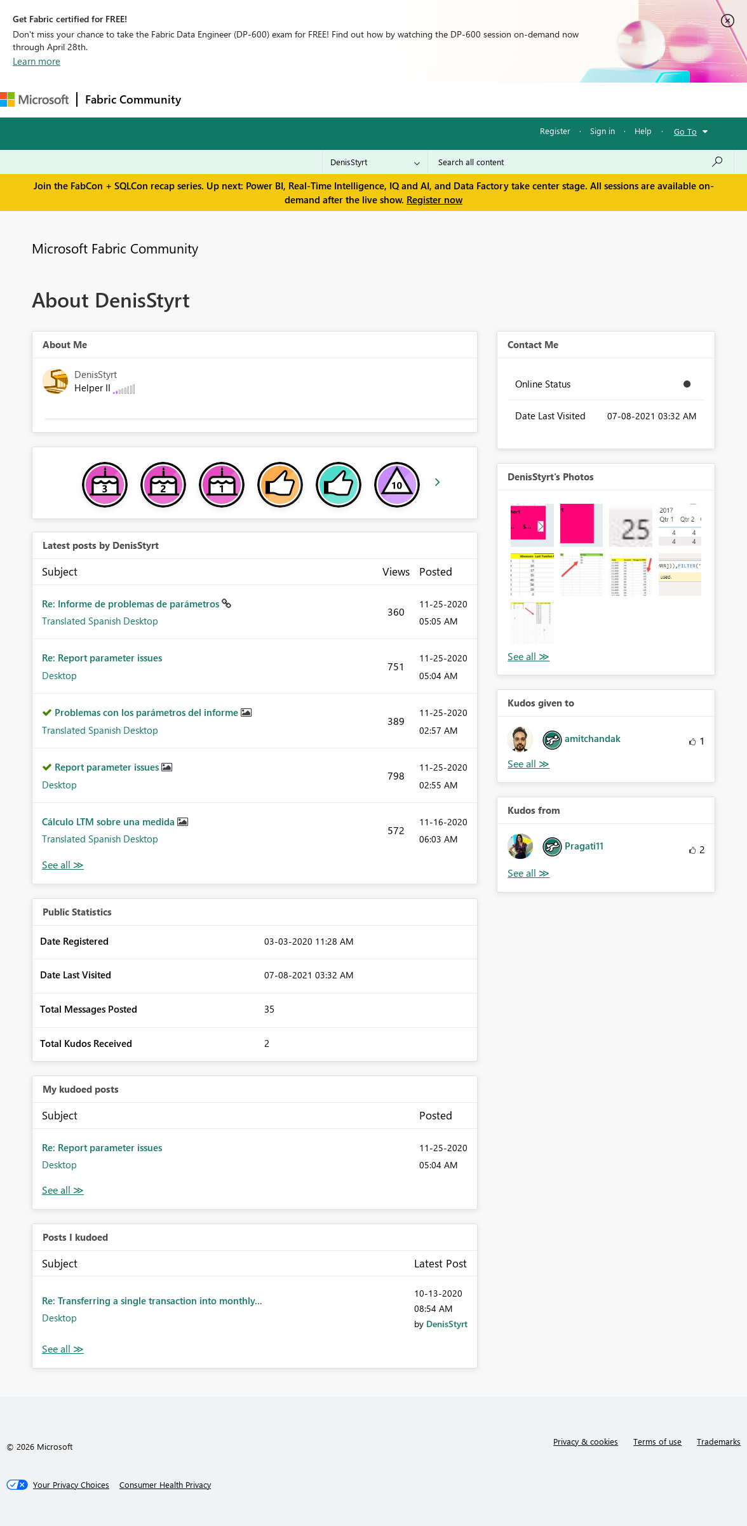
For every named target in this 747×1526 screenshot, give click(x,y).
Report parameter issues (108, 766)
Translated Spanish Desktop (100, 620)
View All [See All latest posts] (63, 865)
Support (534, 99)
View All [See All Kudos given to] (528, 764)
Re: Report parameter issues (102, 657)
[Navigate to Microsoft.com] (34, 99)
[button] (532, 525)
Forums (210, 99)
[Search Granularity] (375, 162)
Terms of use (657, 1441)
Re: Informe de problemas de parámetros (132, 603)
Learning (480, 99)
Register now (434, 199)
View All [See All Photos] (528, 656)
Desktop (59, 675)
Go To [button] (685, 131)
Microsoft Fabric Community (115, 248)
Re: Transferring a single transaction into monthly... (152, 1300)
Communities (374, 99)
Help (643, 130)
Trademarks (719, 1441)
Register (555, 130)
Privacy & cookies (585, 1441)
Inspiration (265, 99)
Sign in (602, 130)
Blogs (431, 99)
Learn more (36, 61)
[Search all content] (580, 162)
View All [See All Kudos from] (528, 873)
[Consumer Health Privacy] (165, 1484)
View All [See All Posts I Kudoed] (63, 1349)
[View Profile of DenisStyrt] (447, 1324)
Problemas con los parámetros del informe (148, 712)
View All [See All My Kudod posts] (63, 1190)
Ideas (318, 99)
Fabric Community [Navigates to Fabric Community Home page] (133, 99)
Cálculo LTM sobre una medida (109, 821)
